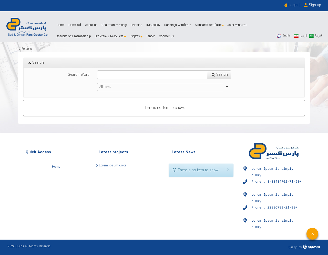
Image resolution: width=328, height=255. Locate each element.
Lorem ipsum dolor (112, 165)
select (227, 87)
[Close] (228, 170)
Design (293, 247)
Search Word (78, 75)
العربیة (319, 35)
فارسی (304, 35)
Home (56, 166)
